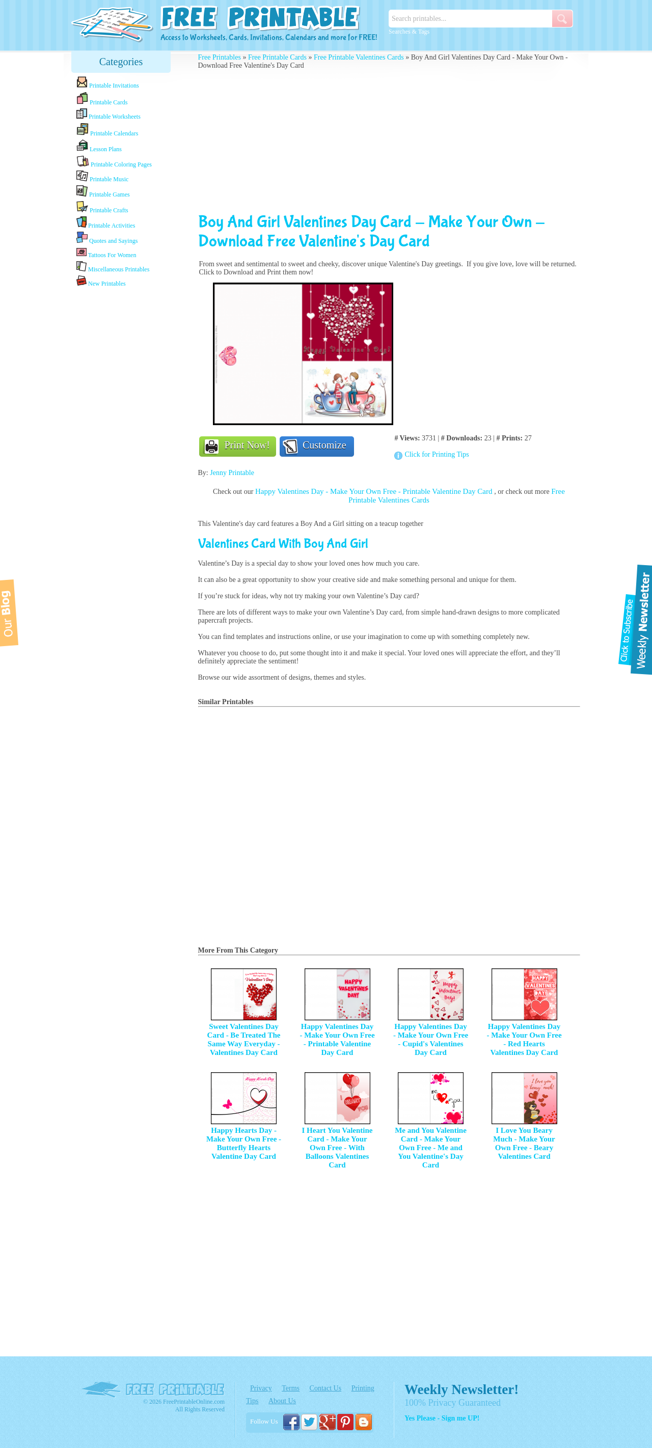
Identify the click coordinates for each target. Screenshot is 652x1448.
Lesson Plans (99, 146)
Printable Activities (105, 222)
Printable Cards (101, 99)
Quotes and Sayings (107, 238)
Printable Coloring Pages (114, 161)
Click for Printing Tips (436, 454)
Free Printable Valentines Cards (359, 57)
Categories (121, 61)
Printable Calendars (107, 130)
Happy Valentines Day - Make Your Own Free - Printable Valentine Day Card (374, 491)
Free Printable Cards (277, 57)
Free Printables (219, 57)
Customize (324, 445)
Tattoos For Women (106, 253)
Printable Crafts (102, 207)
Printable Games (103, 191)
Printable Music (102, 177)
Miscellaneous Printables (112, 267)
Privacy (261, 1388)
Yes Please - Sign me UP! (441, 1418)
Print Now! (247, 445)
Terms (291, 1388)
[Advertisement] (121, 449)
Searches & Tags (409, 31)
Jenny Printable (232, 473)
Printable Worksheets (108, 114)
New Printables (101, 281)
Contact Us (326, 1388)
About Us (282, 1401)
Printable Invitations (107, 82)
